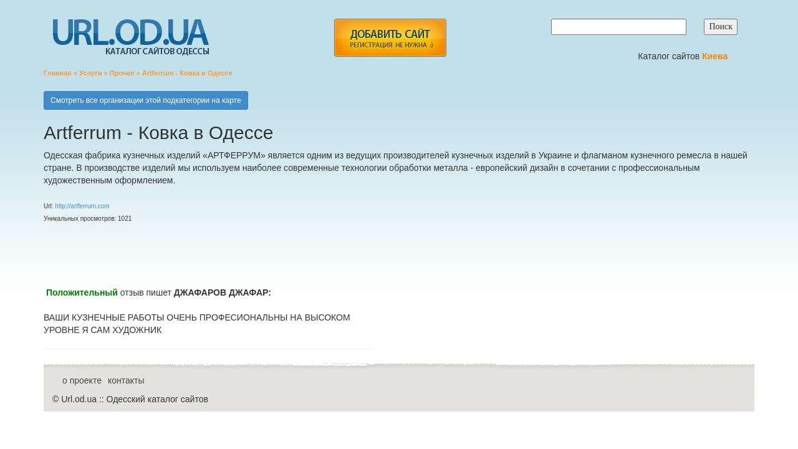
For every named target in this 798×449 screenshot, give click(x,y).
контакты (126, 380)
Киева (716, 56)
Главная (58, 73)
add (390, 38)
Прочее (122, 73)
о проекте (82, 380)
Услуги (90, 73)
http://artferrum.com (82, 206)
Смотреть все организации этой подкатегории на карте (145, 100)
